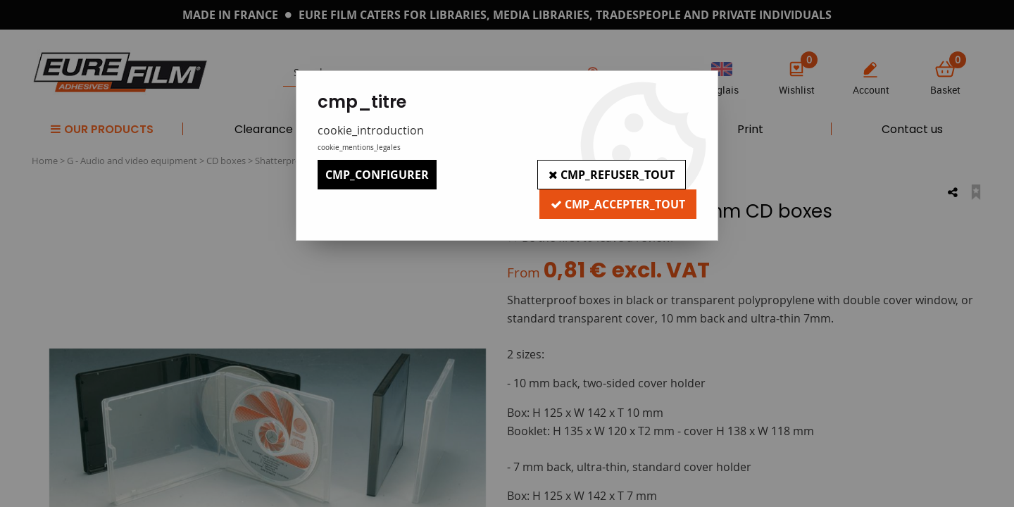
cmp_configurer (377, 174)
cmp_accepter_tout (618, 204)
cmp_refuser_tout (612, 174)
